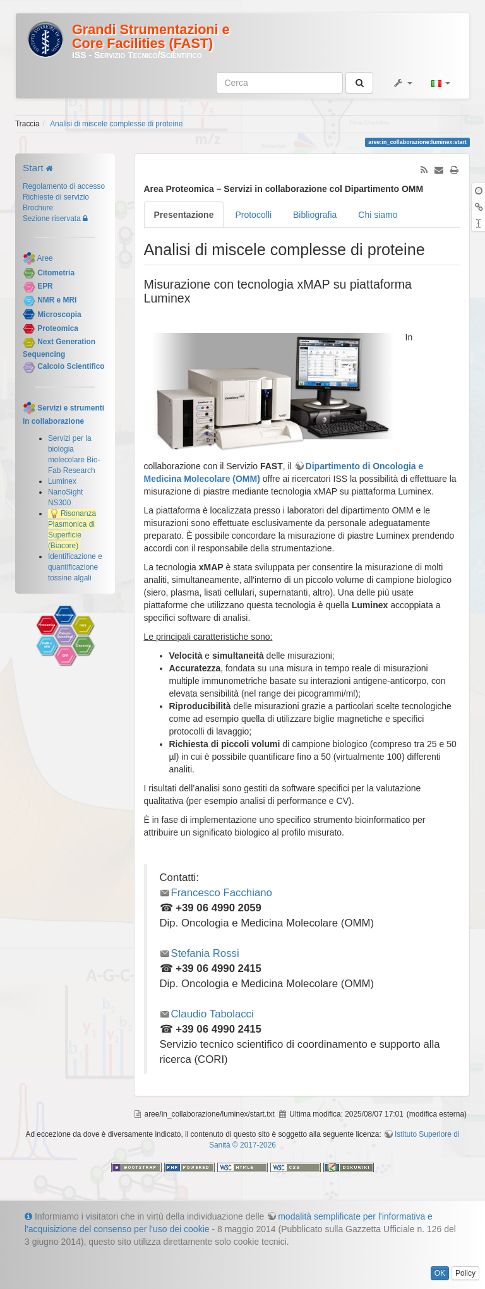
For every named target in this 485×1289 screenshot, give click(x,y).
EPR (44, 286)
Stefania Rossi (205, 953)
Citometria (56, 272)
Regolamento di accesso (64, 186)
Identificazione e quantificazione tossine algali (75, 567)
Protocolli (253, 215)
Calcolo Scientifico (70, 366)
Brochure (38, 207)
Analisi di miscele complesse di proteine (116, 123)
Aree (45, 258)
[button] (402, 83)
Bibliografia (315, 215)
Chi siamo (377, 215)
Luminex (62, 481)
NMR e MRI (56, 300)
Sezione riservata (52, 218)
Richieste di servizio (56, 197)
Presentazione (184, 215)
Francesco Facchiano (221, 893)
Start (33, 167)
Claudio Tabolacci (212, 1014)
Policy (465, 1273)
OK (439, 1273)
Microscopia (59, 314)
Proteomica (57, 328)
